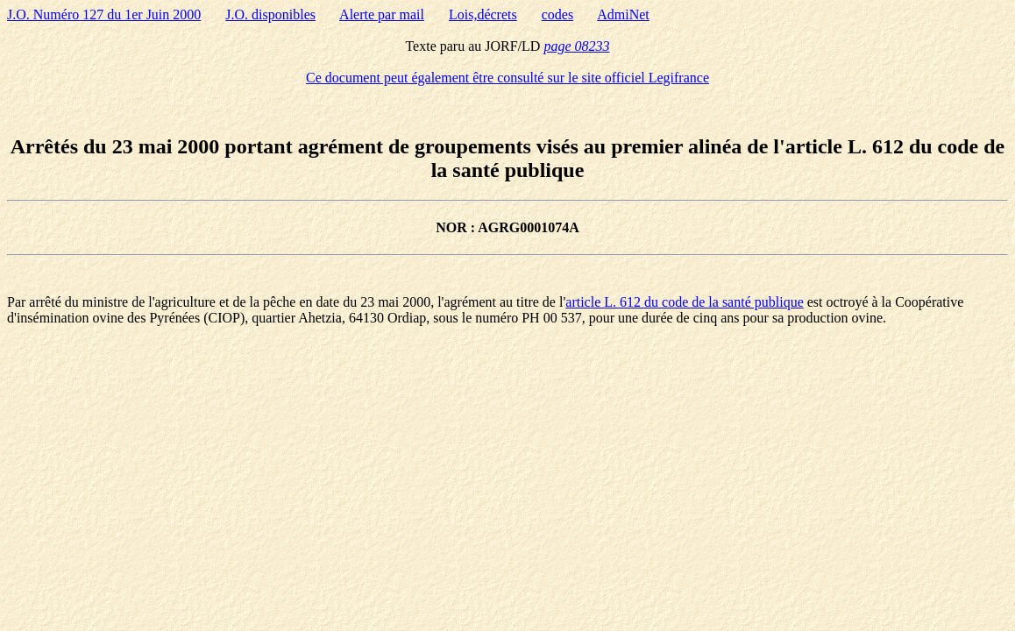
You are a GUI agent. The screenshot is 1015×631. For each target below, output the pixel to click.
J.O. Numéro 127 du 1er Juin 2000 (104, 14)
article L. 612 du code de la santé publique (684, 301)
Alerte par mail (381, 14)
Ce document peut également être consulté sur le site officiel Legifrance (507, 77)
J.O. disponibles (270, 14)
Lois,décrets (483, 14)
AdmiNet (623, 14)
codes (557, 14)
